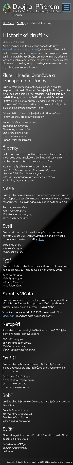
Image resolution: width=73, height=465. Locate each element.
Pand (41, 239)
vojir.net (36, 461)
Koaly (35, 49)
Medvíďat (8, 315)
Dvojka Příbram (36, 6)
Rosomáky (23, 49)
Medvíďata (9, 49)
